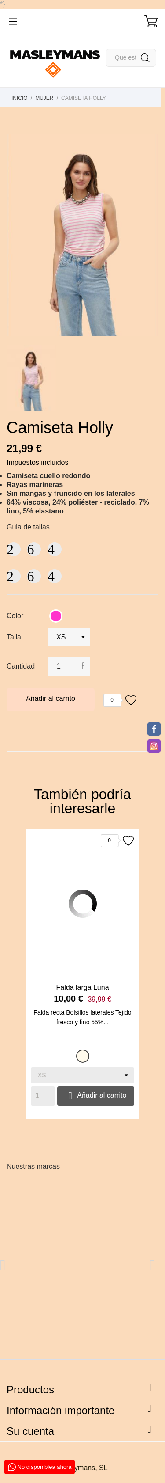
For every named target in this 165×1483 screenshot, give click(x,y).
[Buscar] (131, 58)
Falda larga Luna (82, 987)
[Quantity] (43, 1096)
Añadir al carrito (50, 698)
